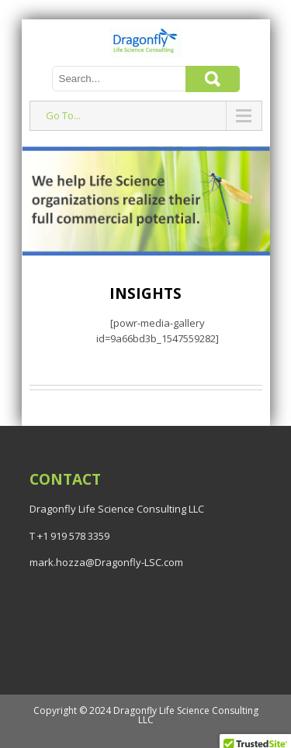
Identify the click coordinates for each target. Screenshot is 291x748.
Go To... (63, 115)
